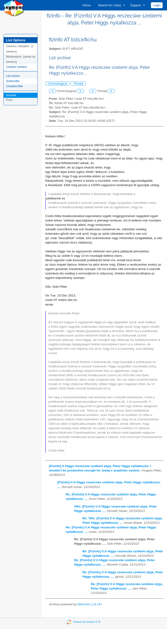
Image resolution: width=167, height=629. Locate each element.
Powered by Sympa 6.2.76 (86, 621)
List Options (15, 40)
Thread (78, 83)
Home (86, 5)
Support (135, 5)
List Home (13, 76)
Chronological (57, 83)
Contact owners (16, 67)
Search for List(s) (109, 5)
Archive (11, 95)
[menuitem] (86, 5)
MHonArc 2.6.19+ (90, 604)
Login (156, 5)
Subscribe (13, 81)
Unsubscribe (14, 86)
